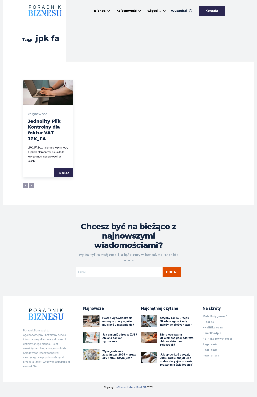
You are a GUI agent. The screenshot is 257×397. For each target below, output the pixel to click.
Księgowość (37, 114)
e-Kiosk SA (140, 387)
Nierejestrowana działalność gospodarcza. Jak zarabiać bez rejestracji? (177, 339)
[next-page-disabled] (31, 185)
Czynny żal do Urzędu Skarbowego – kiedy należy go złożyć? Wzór (176, 321)
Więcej (63, 172)
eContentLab (124, 387)
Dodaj (171, 272)
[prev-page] (25, 185)
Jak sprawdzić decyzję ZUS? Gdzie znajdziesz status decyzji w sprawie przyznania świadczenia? (177, 359)
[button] (182, 11)
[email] (119, 272)
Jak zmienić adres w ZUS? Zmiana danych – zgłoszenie (119, 338)
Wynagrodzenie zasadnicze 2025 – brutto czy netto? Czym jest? (119, 355)
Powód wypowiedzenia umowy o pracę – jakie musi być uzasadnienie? (118, 321)
